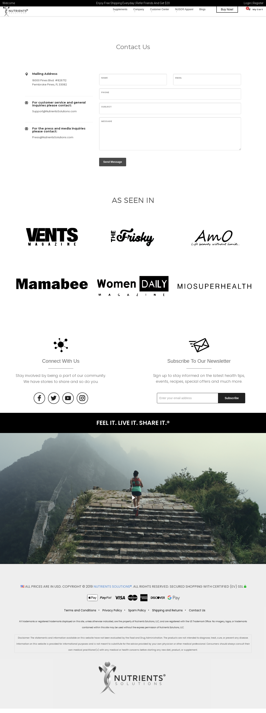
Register (258, 3)
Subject (106, 110)
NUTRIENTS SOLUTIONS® (113, 590)
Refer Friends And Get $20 (153, 3)
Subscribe (232, 401)
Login (247, 3)
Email (178, 81)
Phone (105, 95)
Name (104, 81)
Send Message (112, 165)
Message (106, 124)
